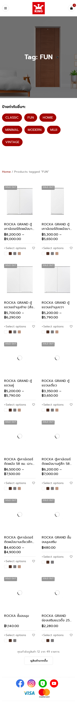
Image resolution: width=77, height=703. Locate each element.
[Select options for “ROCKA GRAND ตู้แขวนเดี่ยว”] (53, 405)
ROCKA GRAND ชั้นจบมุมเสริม (56, 539)
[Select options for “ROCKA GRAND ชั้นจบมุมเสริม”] (53, 557)
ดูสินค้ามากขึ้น (39, 661)
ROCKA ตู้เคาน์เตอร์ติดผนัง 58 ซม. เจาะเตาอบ (18, 464)
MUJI (53, 129)
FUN (31, 117)
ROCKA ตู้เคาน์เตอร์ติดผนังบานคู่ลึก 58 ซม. (56, 464)
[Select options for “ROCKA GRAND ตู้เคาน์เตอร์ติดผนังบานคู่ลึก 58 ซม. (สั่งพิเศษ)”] (15, 248)
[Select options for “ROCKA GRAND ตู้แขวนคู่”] (15, 405)
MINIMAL (12, 129)
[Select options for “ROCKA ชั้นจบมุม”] (15, 635)
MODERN (34, 129)
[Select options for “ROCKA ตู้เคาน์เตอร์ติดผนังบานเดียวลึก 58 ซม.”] (15, 561)
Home (6, 171)
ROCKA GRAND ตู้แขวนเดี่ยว (55, 383)
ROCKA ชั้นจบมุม (16, 615)
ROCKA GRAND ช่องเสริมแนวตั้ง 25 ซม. (56, 620)
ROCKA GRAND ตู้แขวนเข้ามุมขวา (55, 305)
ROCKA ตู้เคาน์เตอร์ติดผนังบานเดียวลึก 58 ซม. (18, 542)
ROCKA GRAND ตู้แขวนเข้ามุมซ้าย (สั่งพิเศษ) (18, 307)
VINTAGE (12, 142)
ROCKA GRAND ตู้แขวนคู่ (18, 383)
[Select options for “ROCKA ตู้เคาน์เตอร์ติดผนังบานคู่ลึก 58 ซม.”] (53, 483)
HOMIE (48, 117)
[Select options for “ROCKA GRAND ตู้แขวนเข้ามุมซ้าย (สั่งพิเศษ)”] (15, 327)
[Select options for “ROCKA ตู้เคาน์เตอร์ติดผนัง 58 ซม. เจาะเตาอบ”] (15, 483)
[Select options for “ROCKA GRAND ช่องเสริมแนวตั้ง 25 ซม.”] (53, 635)
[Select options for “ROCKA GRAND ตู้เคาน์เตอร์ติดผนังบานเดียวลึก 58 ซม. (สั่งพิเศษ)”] (53, 248)
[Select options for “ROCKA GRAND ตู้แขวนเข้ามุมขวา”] (53, 327)
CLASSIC (12, 117)
